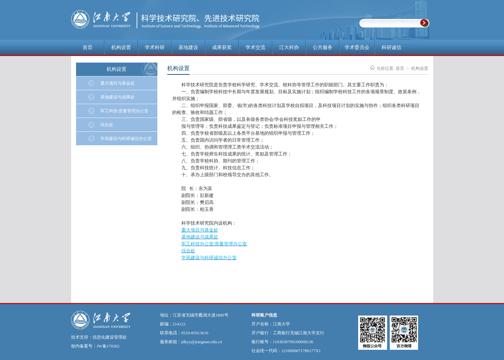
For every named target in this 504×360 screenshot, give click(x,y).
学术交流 (255, 47)
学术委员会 (357, 47)
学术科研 (155, 47)
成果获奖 (222, 47)
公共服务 (322, 47)
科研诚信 (391, 47)
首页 (88, 47)
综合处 (101, 124)
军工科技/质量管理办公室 (119, 111)
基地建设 (188, 47)
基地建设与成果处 (112, 97)
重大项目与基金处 (112, 83)
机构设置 (121, 47)
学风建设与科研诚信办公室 (120, 138)
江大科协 (289, 47)
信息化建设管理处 (110, 337)
